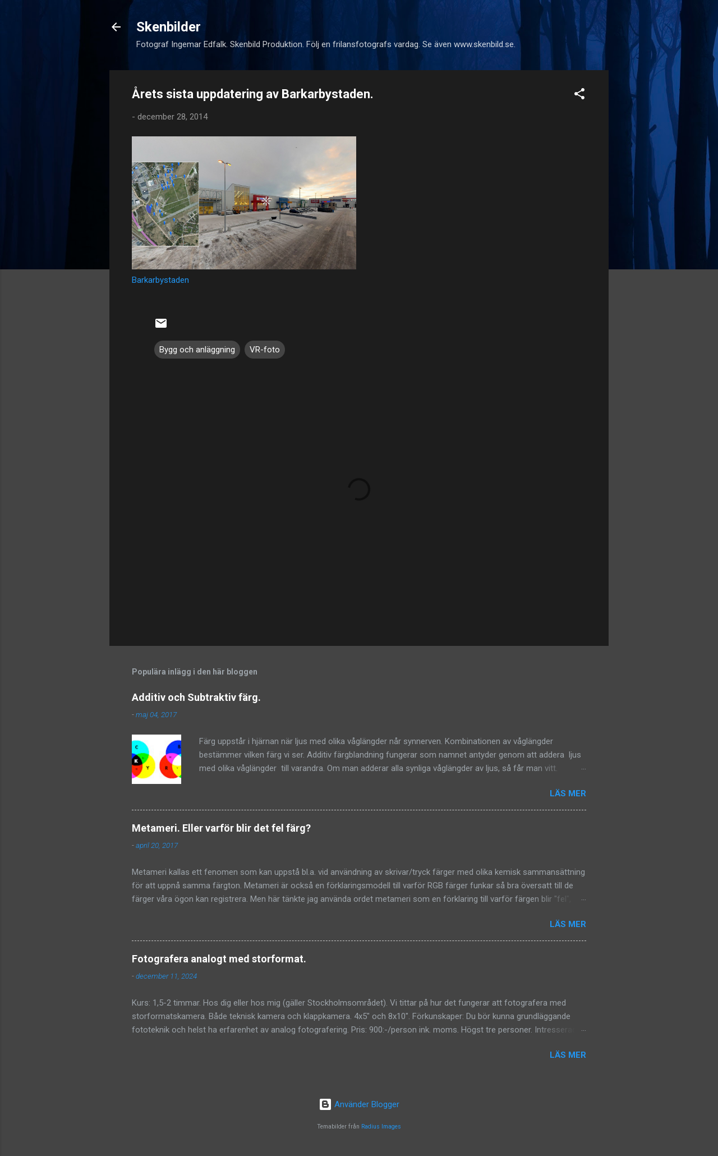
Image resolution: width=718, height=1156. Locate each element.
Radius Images (381, 1126)
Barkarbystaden (160, 280)
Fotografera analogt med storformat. (219, 959)
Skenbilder (168, 27)
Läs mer (568, 793)
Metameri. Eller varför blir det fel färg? (221, 828)
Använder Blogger (359, 1104)
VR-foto (265, 350)
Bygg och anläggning (197, 350)
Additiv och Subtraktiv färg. (196, 697)
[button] (579, 95)
